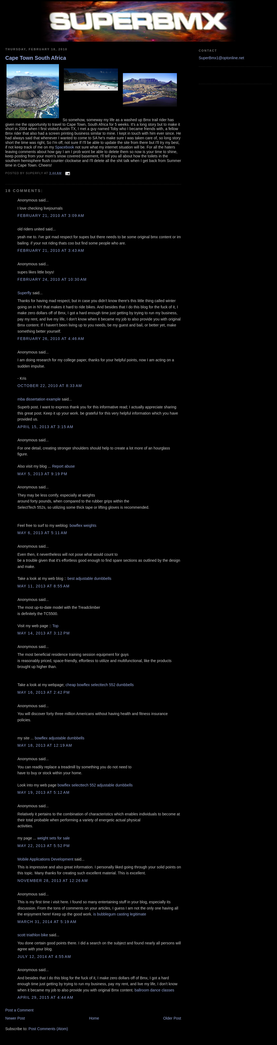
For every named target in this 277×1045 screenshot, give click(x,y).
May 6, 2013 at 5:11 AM (42, 533)
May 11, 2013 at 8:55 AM (44, 586)
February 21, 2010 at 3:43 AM (51, 250)
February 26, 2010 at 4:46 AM (51, 338)
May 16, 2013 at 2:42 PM (44, 692)
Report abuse (63, 466)
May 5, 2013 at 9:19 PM (43, 474)
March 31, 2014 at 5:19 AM (47, 922)
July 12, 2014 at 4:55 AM (44, 956)
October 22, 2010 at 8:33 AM (50, 385)
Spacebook (64, 147)
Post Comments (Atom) (48, 1029)
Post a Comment (19, 1010)
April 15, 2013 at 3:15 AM (46, 427)
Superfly (24, 293)
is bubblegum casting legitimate (119, 914)
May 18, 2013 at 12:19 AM (45, 745)
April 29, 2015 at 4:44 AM (46, 997)
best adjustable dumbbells (89, 578)
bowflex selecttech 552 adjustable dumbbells (95, 785)
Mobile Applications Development (46, 859)
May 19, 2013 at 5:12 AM (44, 792)
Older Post (172, 1018)
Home (94, 1018)
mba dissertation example (39, 399)
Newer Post (15, 1018)
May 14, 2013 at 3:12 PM (44, 633)
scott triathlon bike (33, 935)
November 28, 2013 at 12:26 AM (53, 880)
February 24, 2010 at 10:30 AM (52, 279)
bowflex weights (83, 525)
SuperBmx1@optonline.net (221, 58)
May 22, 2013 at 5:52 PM (44, 846)
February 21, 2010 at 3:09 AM (51, 215)
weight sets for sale (53, 838)
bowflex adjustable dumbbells (59, 738)
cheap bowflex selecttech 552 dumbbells (99, 685)
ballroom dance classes (154, 990)
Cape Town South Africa (35, 58)
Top (55, 626)
